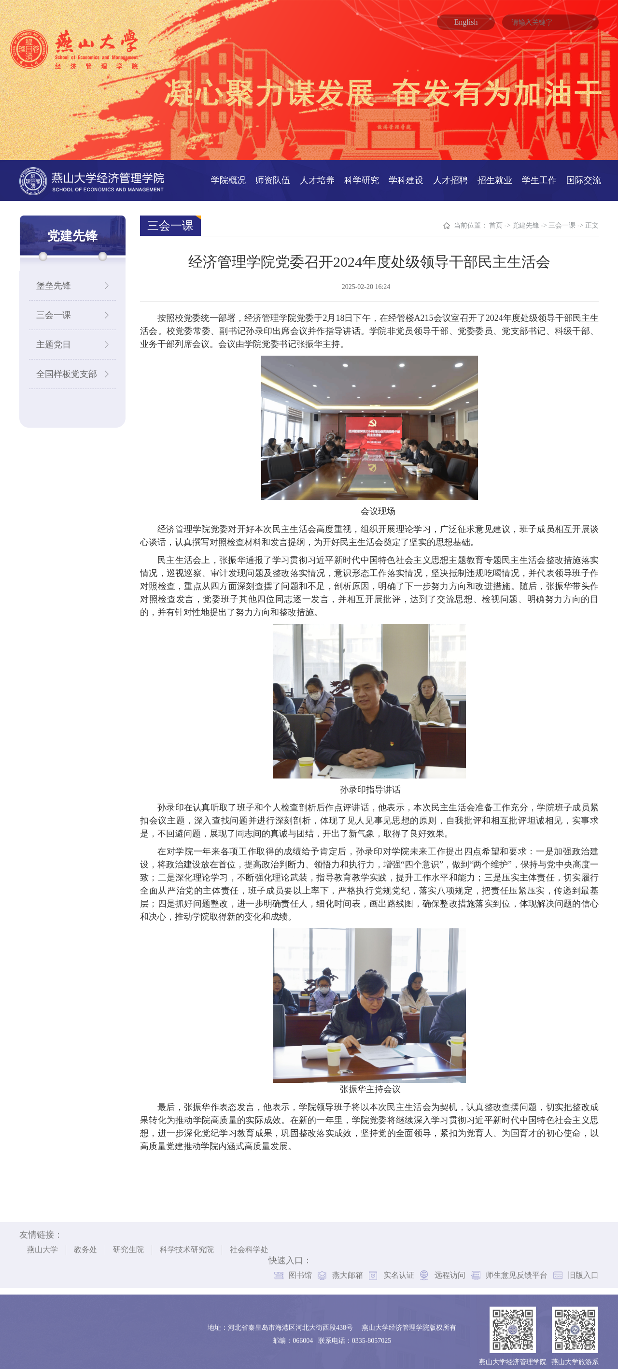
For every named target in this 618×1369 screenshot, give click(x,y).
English (466, 22)
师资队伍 (272, 174)
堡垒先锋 (53, 279)
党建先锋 (525, 219)
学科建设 (406, 174)
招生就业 (495, 174)
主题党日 (53, 338)
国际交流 (583, 174)
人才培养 (317, 174)
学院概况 (228, 174)
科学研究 (361, 174)
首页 (496, 219)
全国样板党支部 (66, 368)
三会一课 (53, 309)
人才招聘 (450, 174)
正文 (592, 219)
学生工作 (539, 174)
